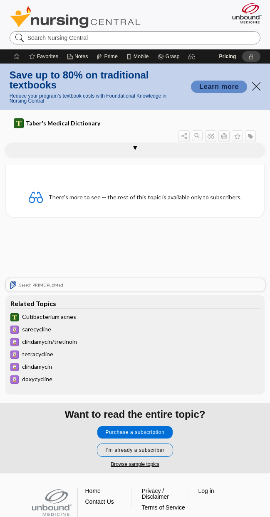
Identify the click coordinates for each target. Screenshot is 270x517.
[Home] (17, 56)
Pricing (227, 56)
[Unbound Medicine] (244, 13)
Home (93, 491)
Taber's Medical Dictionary (57, 123)
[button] (192, 56)
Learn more (219, 86)
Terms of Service (163, 507)
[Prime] (107, 56)
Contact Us (99, 501)
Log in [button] (206, 491)
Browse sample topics (135, 464)
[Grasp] (169, 56)
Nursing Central (75, 17)
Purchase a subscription (135, 432)
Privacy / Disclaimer (155, 494)
